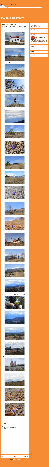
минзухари (7, 420)
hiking (12, 419)
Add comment (4, 430)
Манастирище (4, 420)
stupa (20, 419)
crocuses (8, 419)
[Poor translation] (3, 6)
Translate (37, 26)
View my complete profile (35, 43)
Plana (18, 419)
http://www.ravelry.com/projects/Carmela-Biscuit (38, 48)
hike (10, 419)
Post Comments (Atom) (16, 459)
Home (15, 456)
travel (24, 419)
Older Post (26, 456)
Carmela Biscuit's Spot (12, 17)
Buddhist (5, 419)
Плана (10, 420)
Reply (5, 428)
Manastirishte (15, 419)
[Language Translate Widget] (36, 25)
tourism (22, 419)
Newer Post (4, 456)
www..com (35, 55)
